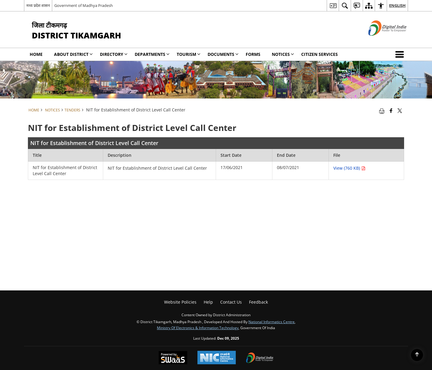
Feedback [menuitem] (258, 302)
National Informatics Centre (271, 321)
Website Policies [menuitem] (180, 302)
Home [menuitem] (36, 54)
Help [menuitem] (208, 302)
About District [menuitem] (73, 54)
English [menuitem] (397, 5)
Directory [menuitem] (114, 54)
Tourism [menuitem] (188, 54)
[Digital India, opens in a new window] (260, 358)
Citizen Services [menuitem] (319, 54)
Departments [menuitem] (152, 54)
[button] (401, 54)
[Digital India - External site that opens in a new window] (380, 41)
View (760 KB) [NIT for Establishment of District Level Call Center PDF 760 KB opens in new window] (349, 168)
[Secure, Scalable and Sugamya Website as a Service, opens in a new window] (173, 358)
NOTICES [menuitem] (283, 54)
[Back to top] (417, 355)
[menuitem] (333, 5)
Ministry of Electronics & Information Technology (197, 327)
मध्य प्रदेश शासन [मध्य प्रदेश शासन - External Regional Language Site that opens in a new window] (38, 5)
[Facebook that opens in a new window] (391, 110)
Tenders (72, 110)
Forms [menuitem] (253, 54)
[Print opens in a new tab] (381, 110)
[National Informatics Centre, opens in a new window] (216, 358)
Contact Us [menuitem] (231, 302)
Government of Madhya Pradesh (83, 5)
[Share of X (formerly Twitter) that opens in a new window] (400, 110)
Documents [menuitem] (223, 54)
